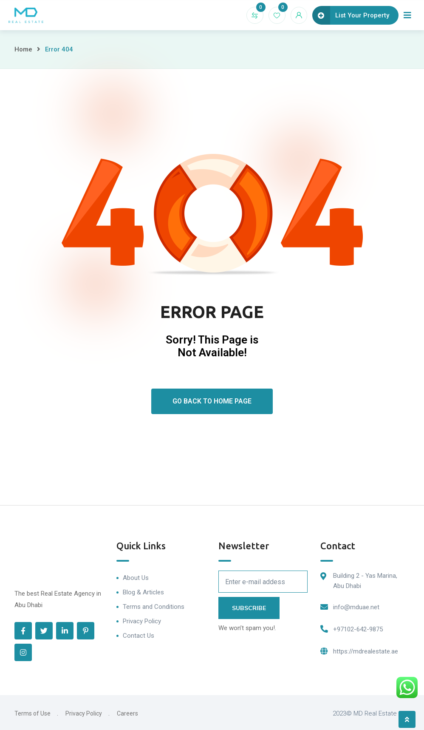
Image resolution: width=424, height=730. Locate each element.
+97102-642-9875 (358, 629)
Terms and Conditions (153, 607)
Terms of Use (32, 713)
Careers (127, 713)
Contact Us (138, 635)
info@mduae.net (356, 607)
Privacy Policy (142, 621)
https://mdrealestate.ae (365, 651)
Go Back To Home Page (212, 401)
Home (23, 49)
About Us (136, 578)
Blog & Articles (143, 592)
